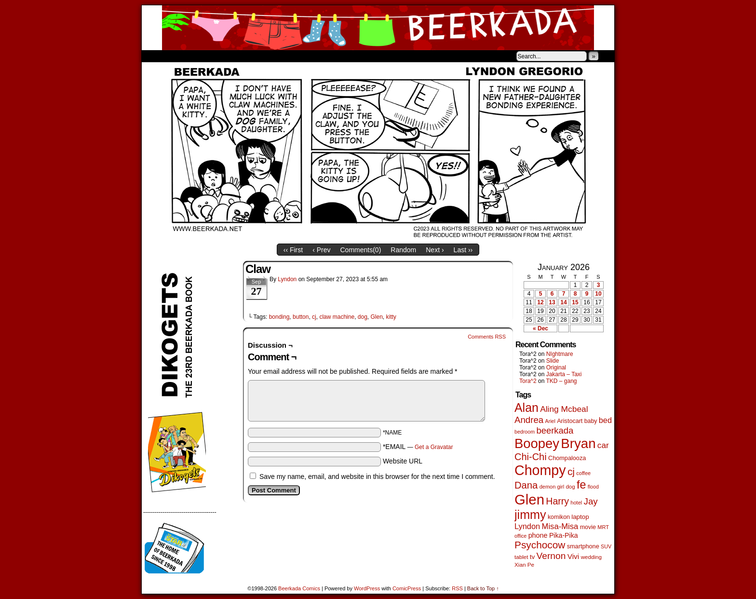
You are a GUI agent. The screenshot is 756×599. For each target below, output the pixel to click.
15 (575, 302)
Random (403, 250)
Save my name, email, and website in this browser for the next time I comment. (377, 476)
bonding (279, 316)
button (301, 316)
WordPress (367, 588)
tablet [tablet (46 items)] (521, 557)
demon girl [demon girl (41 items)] (552, 487)
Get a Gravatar (434, 447)
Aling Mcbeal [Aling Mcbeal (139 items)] (564, 409)
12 (540, 302)
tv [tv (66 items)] (532, 556)
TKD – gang (561, 381)
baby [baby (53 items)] (590, 421)
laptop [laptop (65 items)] (580, 516)
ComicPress (406, 588)
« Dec (540, 328)
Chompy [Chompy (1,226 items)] (540, 470)
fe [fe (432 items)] (581, 484)
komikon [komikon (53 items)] (559, 517)
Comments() (360, 250)
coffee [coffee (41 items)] (583, 473)
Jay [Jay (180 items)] (591, 501)
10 (598, 293)
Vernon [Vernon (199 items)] (551, 556)
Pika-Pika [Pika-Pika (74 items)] (563, 535)
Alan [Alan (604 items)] (526, 407)
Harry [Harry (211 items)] (557, 501)
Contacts (250, 56)
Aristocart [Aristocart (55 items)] (569, 421)
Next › (435, 250)
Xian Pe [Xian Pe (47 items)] (524, 564)
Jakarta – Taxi (564, 374)
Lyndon (287, 279)
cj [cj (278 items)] (571, 471)
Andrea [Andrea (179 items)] (528, 420)
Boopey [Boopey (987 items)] (536, 443)
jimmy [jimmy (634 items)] (530, 514)
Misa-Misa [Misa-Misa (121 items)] (560, 526)
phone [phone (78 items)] (538, 535)
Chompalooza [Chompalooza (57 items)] (567, 458)
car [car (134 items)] (603, 445)
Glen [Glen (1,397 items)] (529, 499)
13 (552, 302)
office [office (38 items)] (520, 536)
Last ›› (463, 250)
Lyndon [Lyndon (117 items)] (527, 526)
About (183, 56)
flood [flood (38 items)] (593, 487)
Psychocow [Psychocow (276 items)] (539, 544)
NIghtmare (559, 354)
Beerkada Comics (378, 27)
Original (556, 367)
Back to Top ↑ (483, 588)
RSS (457, 588)
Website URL (402, 461)
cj (314, 316)
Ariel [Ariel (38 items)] (550, 421)
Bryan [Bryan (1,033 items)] (578, 443)
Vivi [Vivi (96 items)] (573, 556)
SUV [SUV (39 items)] (606, 546)
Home (155, 56)
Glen (377, 316)
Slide (552, 360)
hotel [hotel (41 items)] (576, 502)
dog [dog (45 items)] (570, 487)
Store (213, 56)
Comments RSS (487, 337)
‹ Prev (321, 250)
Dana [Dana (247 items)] (526, 485)
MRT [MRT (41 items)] (603, 527)
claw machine (336, 316)
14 (563, 302)
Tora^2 (528, 381)
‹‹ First (293, 250)
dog (362, 316)
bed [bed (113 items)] (605, 420)
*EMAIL (418, 446)
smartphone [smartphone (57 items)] (583, 546)
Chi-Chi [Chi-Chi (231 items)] (530, 456)
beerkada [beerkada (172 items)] (554, 430)
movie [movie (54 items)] (588, 527)
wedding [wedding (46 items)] (591, 557)
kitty (391, 316)
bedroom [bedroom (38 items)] (524, 432)
